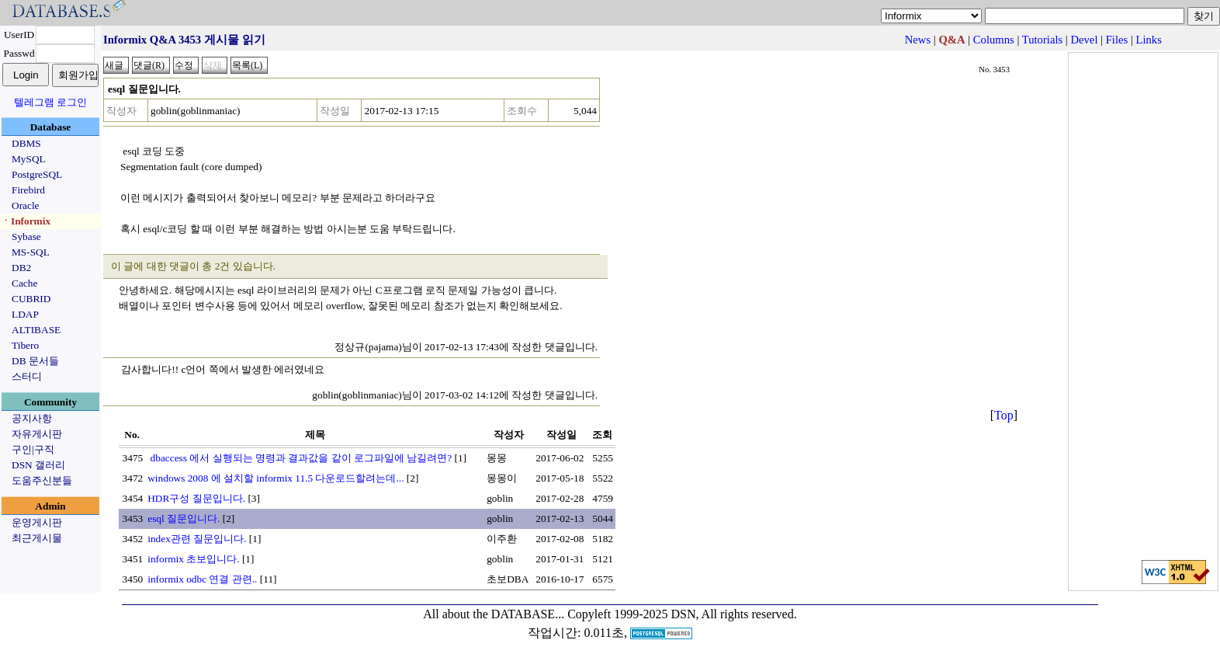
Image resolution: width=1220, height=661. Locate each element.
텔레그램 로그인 (50, 102)
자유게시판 (37, 434)
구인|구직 (33, 449)
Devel (1083, 39)
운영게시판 (37, 522)
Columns (993, 39)
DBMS (26, 143)
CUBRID (31, 298)
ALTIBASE (36, 330)
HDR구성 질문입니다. (196, 498)
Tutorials (1042, 39)
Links (1149, 39)
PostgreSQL (37, 174)
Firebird (28, 190)
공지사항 (32, 418)
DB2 (21, 267)
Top (1004, 415)
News (918, 39)
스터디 (27, 376)
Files (1117, 39)
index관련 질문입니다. (196, 538)
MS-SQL (31, 252)
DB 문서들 (35, 361)
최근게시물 (37, 538)
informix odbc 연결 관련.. (202, 579)
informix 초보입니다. (193, 559)
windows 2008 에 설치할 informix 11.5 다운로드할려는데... (275, 478)
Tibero (25, 345)
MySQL (29, 159)
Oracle (26, 205)
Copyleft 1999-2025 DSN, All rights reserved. (682, 614)
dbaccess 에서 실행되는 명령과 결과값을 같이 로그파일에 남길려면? (299, 458)
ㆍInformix (25, 221)
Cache (24, 283)
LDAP (25, 314)
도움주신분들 (42, 480)
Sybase (26, 236)
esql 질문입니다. (183, 518)
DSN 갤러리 (38, 465)
